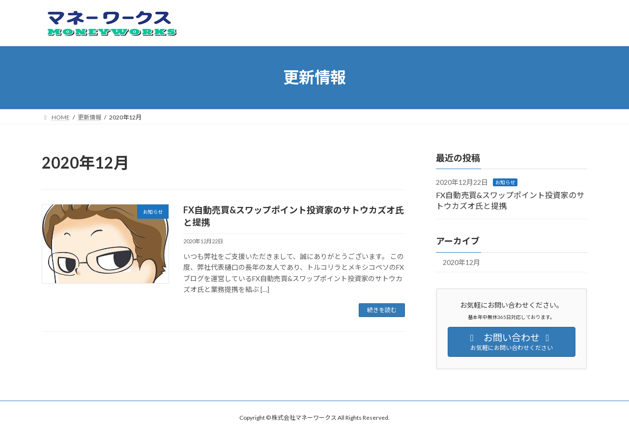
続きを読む (382, 310)
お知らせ (505, 182)
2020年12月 (461, 262)
